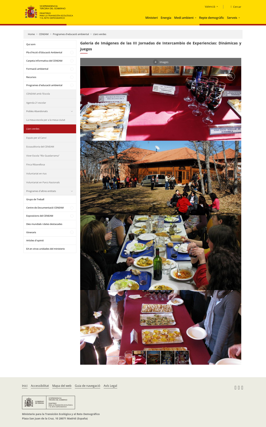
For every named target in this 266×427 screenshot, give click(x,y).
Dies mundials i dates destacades (44, 224)
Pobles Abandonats (37, 111)
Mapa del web (61, 386)
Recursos (31, 77)
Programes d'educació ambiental (71, 34)
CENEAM (44, 34)
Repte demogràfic (211, 18)
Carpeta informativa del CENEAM (44, 60)
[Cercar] (234, 7)
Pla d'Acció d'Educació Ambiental (44, 52)
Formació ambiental (37, 68)
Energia (166, 18)
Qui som (30, 44)
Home (31, 34)
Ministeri (151, 18)
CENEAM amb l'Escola (38, 93)
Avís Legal (110, 386)
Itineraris (31, 232)
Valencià (210, 6)
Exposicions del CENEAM (39, 215)
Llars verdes (99, 34)
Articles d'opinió (35, 240)
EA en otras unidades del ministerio (45, 248)
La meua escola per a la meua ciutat (45, 119)
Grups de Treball (35, 199)
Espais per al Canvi (36, 137)
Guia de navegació (87, 386)
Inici (25, 386)
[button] (196, 17)
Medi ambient (184, 18)
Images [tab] (160, 62)
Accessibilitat (40, 386)
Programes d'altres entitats (41, 191)
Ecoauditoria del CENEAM (40, 146)
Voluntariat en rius (36, 173)
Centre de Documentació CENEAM (45, 207)
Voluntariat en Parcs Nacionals (43, 182)
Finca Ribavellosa (35, 164)
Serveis (232, 18)
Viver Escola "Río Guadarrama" (42, 155)
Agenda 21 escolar (36, 102)
